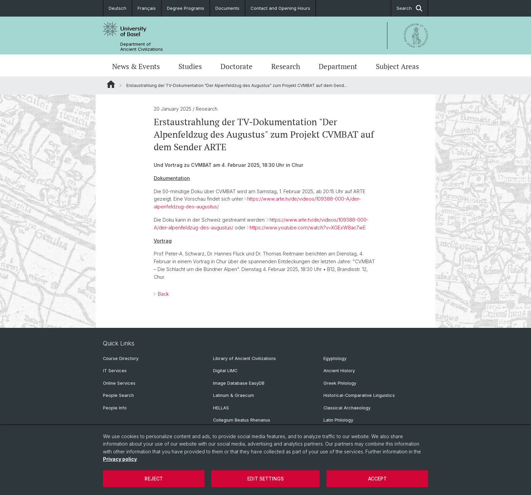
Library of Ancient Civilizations (244, 358)
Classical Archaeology (346, 407)
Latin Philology (338, 420)
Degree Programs (185, 8)
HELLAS (221, 407)
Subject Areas (397, 66)
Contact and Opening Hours (280, 8)
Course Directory (121, 358)
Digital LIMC (225, 370)
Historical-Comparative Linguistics (359, 395)
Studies (190, 66)
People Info (115, 407)
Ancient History (339, 370)
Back (162, 294)
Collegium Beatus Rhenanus (241, 420)
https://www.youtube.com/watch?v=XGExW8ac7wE (308, 227)
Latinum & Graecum (233, 395)
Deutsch (117, 8)
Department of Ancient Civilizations (141, 47)
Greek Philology (339, 383)
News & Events (136, 66)
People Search (118, 395)
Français (146, 8)
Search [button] (409, 8)
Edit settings (265, 478)
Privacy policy (120, 459)
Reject (154, 478)
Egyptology (334, 358)
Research (285, 66)
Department (338, 66)
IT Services (115, 370)
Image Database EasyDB (238, 383)
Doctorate (236, 66)
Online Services (119, 383)
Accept (377, 478)
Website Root (111, 84)
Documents (227, 8)
